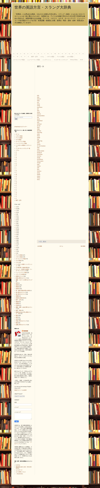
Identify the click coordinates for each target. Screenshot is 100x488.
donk (38, 142)
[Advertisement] (50, 39)
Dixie (38, 135)
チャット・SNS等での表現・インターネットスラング (24, 270)
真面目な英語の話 (20, 298)
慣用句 (17, 285)
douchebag (39, 154)
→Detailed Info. (19, 473)
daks (38, 97)
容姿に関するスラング (21, 321)
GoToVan (18, 465)
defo (38, 110)
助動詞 (17, 296)
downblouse (40, 159)
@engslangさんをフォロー (20, 126)
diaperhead (39, 120)
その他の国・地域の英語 (22, 267)
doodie (38, 144)
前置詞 (17, 303)
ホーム (61, 246)
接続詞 (17, 301)
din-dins (39, 130)
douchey (39, 156)
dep (38, 117)
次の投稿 (40, 246)
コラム (42, 56)
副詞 (17, 317)
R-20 (81, 59)
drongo (39, 162)
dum (38, 172)
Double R (39, 152)
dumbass (39, 171)
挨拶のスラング (20, 276)
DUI (38, 169)
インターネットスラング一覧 (23, 148)
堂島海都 (26, 331)
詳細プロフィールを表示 (20, 390)
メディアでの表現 (20, 274)
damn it (39, 98)
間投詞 (17, 286)
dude (38, 164)
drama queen (40, 161)
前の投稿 (83, 246)
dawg (38, 104)
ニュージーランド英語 (33, 59)
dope (38, 147)
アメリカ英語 (60, 56)
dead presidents (41, 115)
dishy (38, 134)
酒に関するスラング (21, 294)
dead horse (39, 107)
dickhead (39, 124)
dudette (39, 166)
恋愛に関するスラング (21, 324)
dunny (38, 177)
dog (38, 139)
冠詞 (17, 283)
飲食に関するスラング (21, 278)
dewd (38, 119)
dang (38, 100)
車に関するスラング (21, 292)
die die (38, 125)
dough (38, 157)
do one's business (41, 146)
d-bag (38, 105)
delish (38, 112)
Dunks (38, 174)
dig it (38, 127)
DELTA (39, 114)
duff (38, 167)
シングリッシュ (46, 59)
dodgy (38, 137)
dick (38, 122)
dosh (38, 149)
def (38, 109)
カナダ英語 (70, 56)
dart (38, 102)
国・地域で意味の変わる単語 (23, 290)
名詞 (17, 319)
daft (38, 95)
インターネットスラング (61, 59)
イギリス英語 (50, 56)
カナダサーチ (19, 470)
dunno (38, 176)
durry (38, 179)
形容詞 (17, 288)
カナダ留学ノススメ (21, 471)
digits (38, 129)
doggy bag (39, 140)
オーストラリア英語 (19, 59)
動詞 (17, 315)
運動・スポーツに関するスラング (24, 280)
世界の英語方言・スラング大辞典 (42, 7)
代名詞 (17, 305)
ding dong (39, 132)
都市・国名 (18, 310)
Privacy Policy (74, 59)
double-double (40, 151)
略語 (17, 322)
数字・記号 (34, 56)
